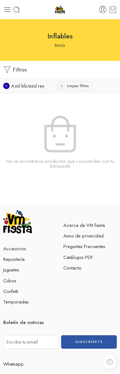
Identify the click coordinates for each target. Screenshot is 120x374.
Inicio (60, 45)
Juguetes (11, 269)
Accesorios (14, 248)
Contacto (72, 267)
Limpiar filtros (78, 86)
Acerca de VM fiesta (84, 225)
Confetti (10, 291)
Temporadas (16, 301)
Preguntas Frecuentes (84, 246)
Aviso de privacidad (83, 235)
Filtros (15, 70)
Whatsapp (13, 364)
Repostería (14, 259)
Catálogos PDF (78, 257)
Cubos (9, 280)
